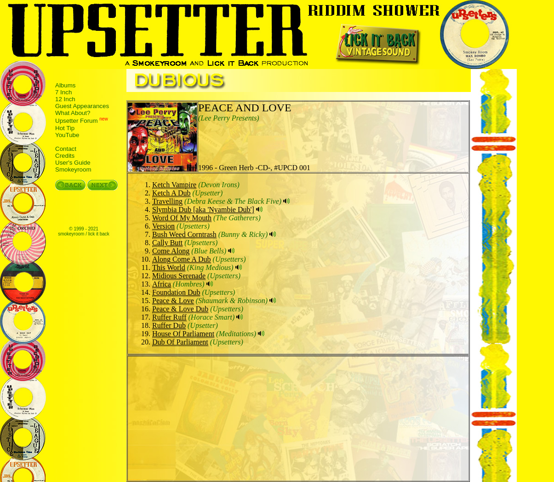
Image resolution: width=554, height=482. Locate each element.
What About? (72, 112)
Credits (64, 155)
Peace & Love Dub (180, 309)
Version (163, 226)
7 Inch (63, 92)
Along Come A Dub (181, 259)
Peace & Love (173, 300)
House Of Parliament (183, 334)
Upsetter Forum (76, 121)
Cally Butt (167, 243)
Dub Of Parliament (180, 342)
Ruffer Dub (169, 325)
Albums (65, 85)
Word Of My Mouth (181, 218)
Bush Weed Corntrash (184, 234)
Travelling (167, 201)
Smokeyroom (73, 169)
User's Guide (73, 162)
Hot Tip (64, 128)
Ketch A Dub (171, 193)
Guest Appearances (82, 106)
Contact (65, 148)
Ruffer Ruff (169, 317)
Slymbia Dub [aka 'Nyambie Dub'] (203, 209)
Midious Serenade (179, 276)
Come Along (170, 251)
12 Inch (65, 99)
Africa (161, 284)
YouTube (67, 135)
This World (168, 267)
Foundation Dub (176, 292)
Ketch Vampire (174, 185)
